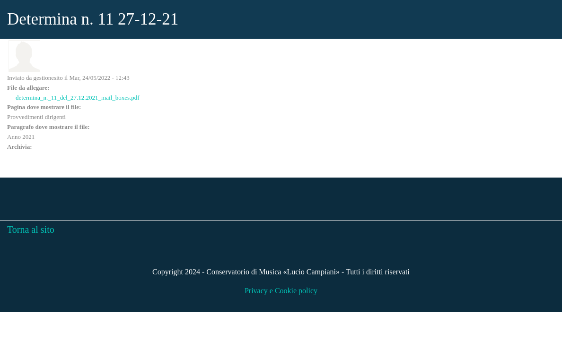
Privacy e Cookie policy (281, 291)
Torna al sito (30, 229)
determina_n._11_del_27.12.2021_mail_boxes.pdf (78, 97)
